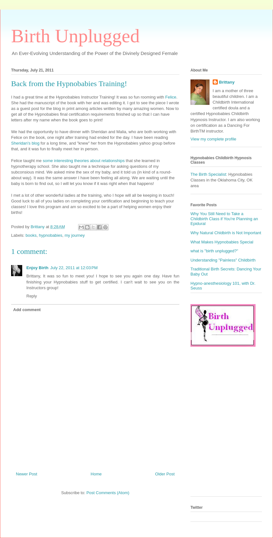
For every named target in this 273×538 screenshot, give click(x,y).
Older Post (165, 474)
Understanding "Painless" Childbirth (223, 260)
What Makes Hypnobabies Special (221, 242)
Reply (31, 296)
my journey (74, 235)
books (31, 235)
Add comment (27, 309)
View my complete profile (213, 139)
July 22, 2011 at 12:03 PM (73, 267)
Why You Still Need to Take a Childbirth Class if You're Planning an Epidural (224, 218)
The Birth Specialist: (208, 174)
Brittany (227, 82)
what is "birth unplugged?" (214, 251)
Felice (170, 97)
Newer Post (26, 474)
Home (96, 474)
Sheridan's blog (25, 143)
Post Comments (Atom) (107, 492)
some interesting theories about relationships (84, 160)
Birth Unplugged (75, 35)
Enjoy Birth (37, 267)
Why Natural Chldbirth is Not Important (225, 232)
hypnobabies (50, 235)
